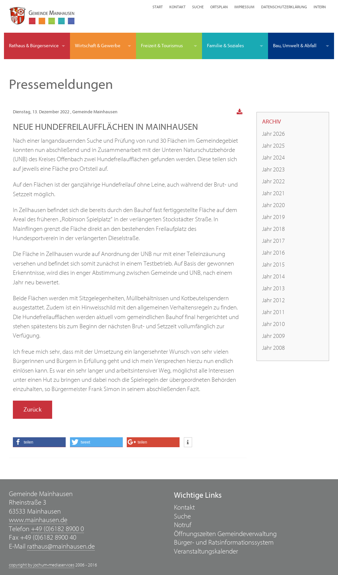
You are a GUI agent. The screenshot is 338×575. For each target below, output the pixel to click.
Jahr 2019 (273, 217)
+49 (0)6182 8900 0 (57, 529)
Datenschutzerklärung (284, 7)
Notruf (182, 525)
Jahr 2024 (273, 157)
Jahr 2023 (273, 169)
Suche (198, 7)
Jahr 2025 (273, 145)
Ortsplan (219, 7)
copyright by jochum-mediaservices (41, 565)
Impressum (244, 7)
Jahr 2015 (273, 264)
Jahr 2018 (273, 229)
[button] (39, 442)
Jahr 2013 (273, 288)
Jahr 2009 (273, 336)
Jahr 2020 (273, 205)
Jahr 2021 (273, 193)
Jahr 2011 (273, 312)
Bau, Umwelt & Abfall (295, 46)
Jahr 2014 (273, 276)
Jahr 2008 (273, 347)
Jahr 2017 (273, 240)
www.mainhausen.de (38, 520)
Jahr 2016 (273, 252)
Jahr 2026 (273, 133)
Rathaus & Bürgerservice (34, 46)
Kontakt (177, 7)
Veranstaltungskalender (206, 551)
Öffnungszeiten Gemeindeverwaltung (225, 534)
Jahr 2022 (273, 181)
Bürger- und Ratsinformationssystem (224, 542)
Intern (320, 7)
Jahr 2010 (273, 324)
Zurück (32, 409)
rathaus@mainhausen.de (61, 546)
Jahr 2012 (273, 300)
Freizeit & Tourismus (162, 46)
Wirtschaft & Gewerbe (97, 46)
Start (157, 7)
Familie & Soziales (225, 46)
